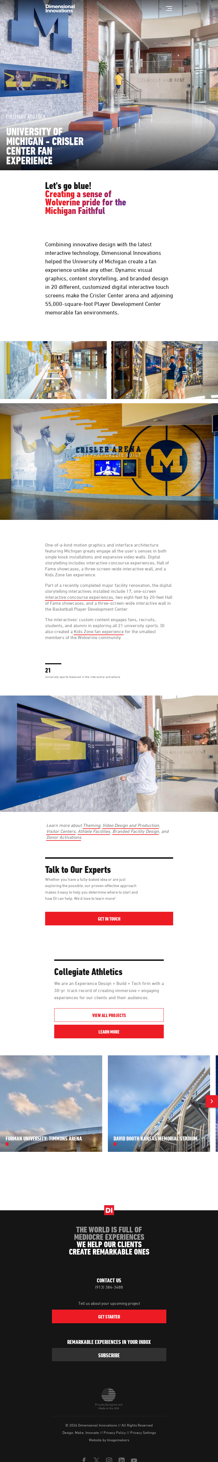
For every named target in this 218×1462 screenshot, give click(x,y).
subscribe (109, 1355)
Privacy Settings (143, 1432)
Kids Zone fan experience (99, 631)
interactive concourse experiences (79, 597)
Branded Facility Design (135, 831)
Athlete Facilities (94, 831)
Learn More (131, 1032)
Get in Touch (109, 919)
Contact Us (109, 1280)
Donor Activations (63, 837)
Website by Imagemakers (109, 1440)
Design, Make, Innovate (80, 1432)
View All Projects (109, 1015)
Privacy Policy (115, 1432)
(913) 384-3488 (109, 1287)
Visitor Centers (61, 831)
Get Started (109, 1317)
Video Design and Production (130, 825)
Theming (91, 825)
